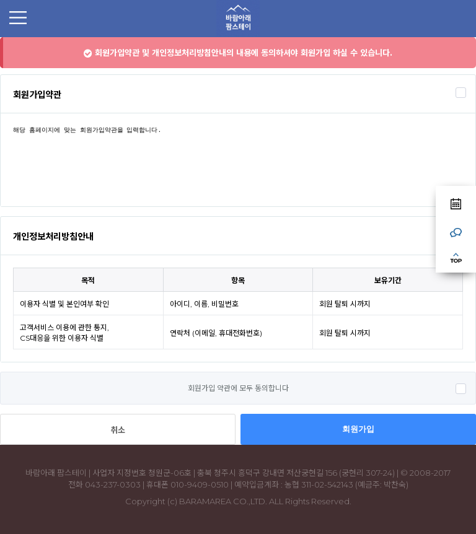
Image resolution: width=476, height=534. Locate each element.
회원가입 (358, 429)
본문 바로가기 (0, 37)
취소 (117, 430)
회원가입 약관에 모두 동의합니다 (238, 388)
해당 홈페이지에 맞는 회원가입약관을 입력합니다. (238, 159)
